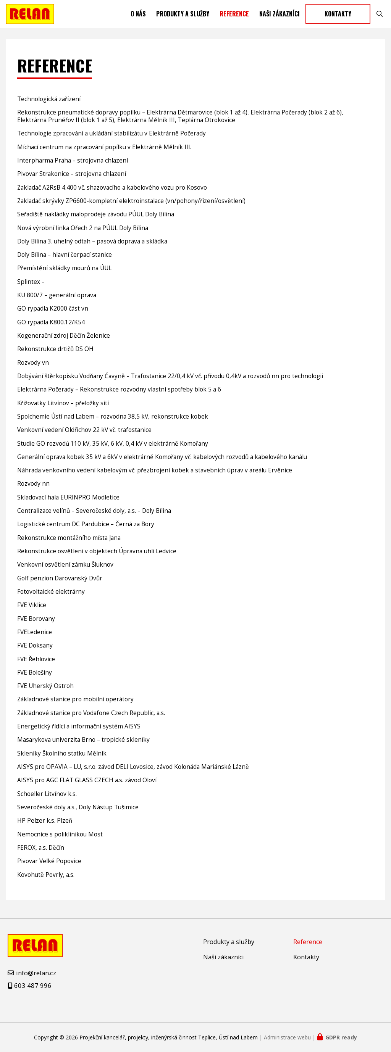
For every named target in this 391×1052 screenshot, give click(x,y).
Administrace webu (287, 1037)
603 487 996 (33, 985)
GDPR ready (341, 1037)
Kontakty (338, 17)
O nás (138, 17)
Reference (234, 17)
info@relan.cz (36, 972)
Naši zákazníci (279, 17)
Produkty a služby (182, 17)
